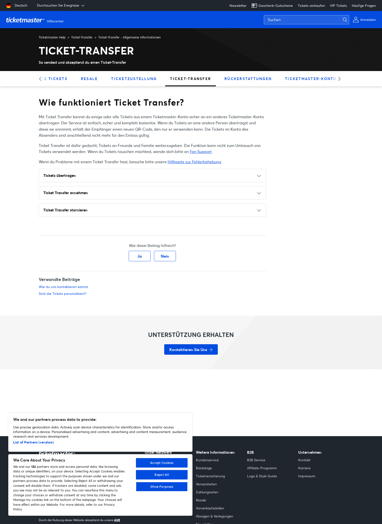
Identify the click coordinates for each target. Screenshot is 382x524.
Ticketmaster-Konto (311, 78)
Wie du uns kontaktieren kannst (63, 286)
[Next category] (337, 78)
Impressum (306, 476)
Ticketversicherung (210, 476)
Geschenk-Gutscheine (272, 6)
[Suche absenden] (348, 19)
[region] (100, 464)
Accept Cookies (162, 463)
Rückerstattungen (248, 78)
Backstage (204, 468)
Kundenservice (207, 460)
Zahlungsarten (207, 492)
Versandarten (206, 484)
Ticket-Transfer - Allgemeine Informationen (129, 37)
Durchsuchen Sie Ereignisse (61, 5)
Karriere (304, 468)
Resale (89, 78)
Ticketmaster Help (52, 37)
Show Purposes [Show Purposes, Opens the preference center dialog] (161, 486)
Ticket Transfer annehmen (65, 192)
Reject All (161, 474)
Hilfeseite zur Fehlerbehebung (194, 161)
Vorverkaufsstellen (210, 508)
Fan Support (201, 151)
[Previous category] (41, 78)
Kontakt (304, 460)
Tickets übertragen (59, 175)
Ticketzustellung (134, 78)
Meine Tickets (50, 78)
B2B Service (256, 460)
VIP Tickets (338, 5)
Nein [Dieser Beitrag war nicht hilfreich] (165, 256)
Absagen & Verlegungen (214, 516)
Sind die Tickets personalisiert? (62, 293)
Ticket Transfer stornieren (65, 210)
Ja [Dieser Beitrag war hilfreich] (139, 256)
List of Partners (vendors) (33, 442)
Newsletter (238, 5)
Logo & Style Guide (262, 476)
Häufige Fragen (364, 5)
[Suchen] (306, 19)
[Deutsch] (17, 5)
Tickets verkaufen (311, 5)
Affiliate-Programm (262, 468)
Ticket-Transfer (82, 37)
